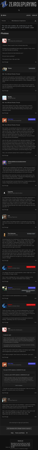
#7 (35, 227)
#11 (35, 322)
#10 (35, 298)
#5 (35, 185)
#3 (35, 113)
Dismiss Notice (31, 440)
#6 (35, 209)
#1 (35, 62)
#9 (35, 281)
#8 (35, 260)
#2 (35, 90)
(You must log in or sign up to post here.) (19, 422)
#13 (35, 392)
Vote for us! (20, 440)
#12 (35, 357)
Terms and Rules (20, 433)
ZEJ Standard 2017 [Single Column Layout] (18, 428)
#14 (35, 416)
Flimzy (10, 68)
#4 (35, 155)
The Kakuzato (12, 233)
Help (12, 433)
